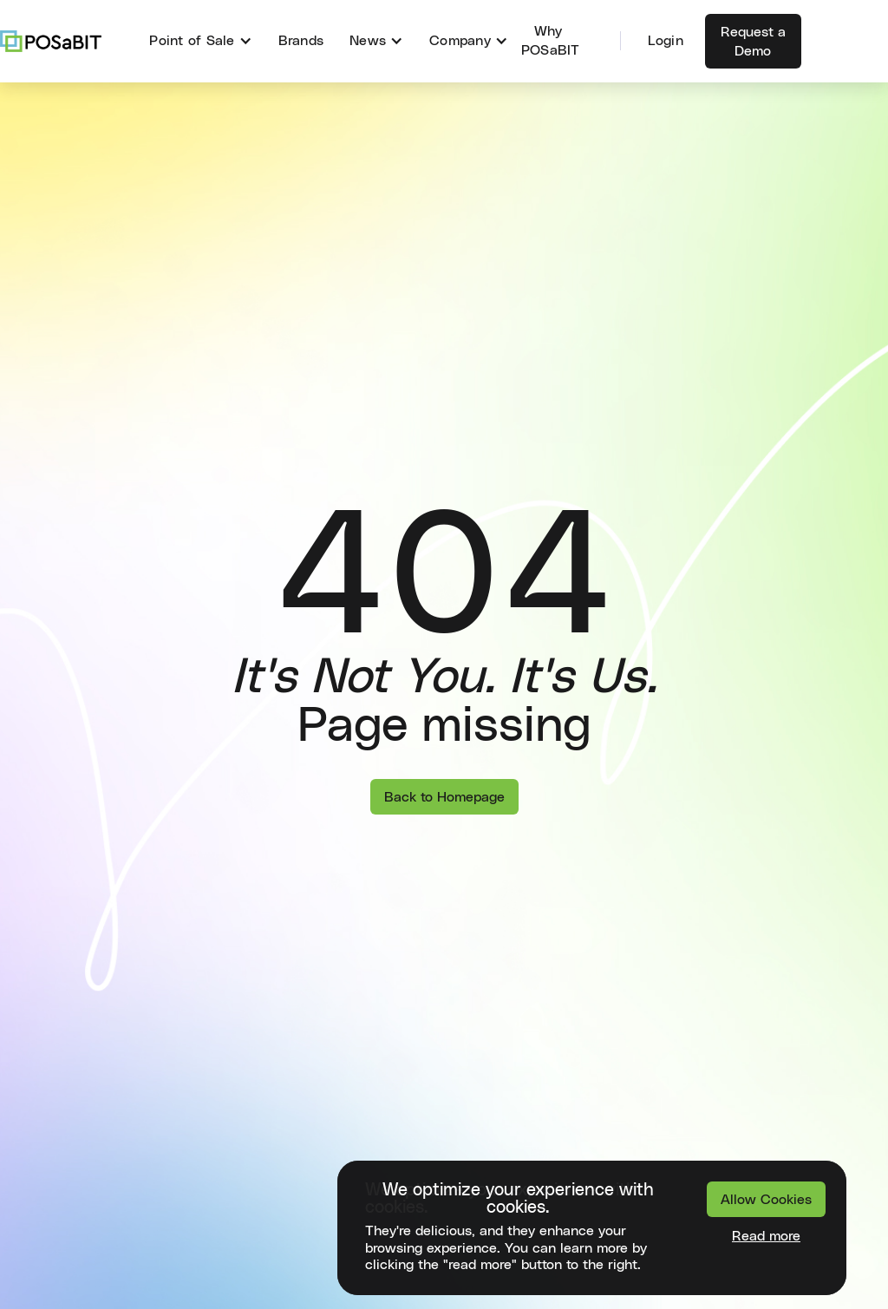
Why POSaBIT (550, 40)
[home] (50, 41)
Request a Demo (753, 41)
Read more (766, 1236)
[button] (200, 41)
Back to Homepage (444, 797)
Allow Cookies (766, 1200)
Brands (301, 41)
